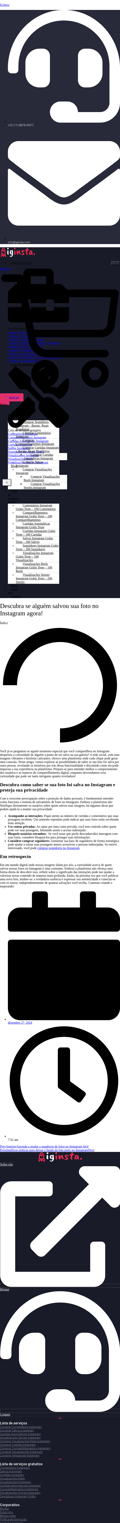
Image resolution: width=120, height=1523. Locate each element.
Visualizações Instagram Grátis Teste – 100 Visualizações (34, 556)
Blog (14, 466)
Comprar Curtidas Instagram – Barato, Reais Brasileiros (37, 449)
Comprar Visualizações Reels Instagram (42, 478)
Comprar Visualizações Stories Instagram (42, 485)
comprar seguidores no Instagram (58, 848)
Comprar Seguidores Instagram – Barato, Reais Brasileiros (32, 425)
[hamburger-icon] (115, 263)
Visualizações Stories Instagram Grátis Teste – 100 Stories (34, 578)
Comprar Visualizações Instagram (34, 471)
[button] (3, 404)
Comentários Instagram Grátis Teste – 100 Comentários (36, 507)
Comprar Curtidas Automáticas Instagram (38, 456)
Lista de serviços (21, 263)
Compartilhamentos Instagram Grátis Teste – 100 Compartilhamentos (34, 516)
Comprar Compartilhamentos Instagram (35, 442)
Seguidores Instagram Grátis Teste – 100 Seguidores (37, 547)
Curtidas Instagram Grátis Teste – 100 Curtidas (35, 532)
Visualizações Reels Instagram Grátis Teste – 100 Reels (34, 567)
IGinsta (4, 5)
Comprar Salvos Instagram (29, 463)
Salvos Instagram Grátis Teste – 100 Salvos (34, 540)
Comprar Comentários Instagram (33, 434)
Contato (16, 596)
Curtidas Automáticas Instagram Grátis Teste (33, 525)
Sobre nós (13, 590)
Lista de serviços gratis (13, 496)
